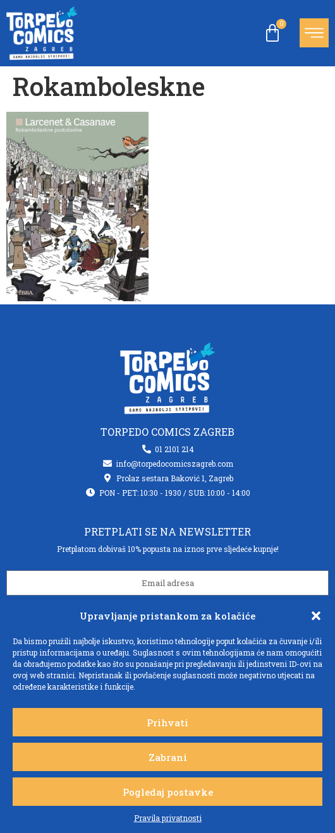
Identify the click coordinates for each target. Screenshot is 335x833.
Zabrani (168, 757)
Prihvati (167, 722)
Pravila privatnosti (168, 818)
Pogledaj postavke (168, 792)
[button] (316, 615)
